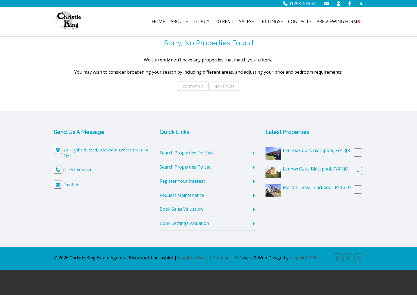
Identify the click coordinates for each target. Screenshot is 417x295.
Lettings (271, 21)
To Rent (224, 21)
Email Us (71, 184)
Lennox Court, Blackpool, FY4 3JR (316, 150)
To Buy (201, 21)
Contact (299, 21)
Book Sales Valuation (181, 209)
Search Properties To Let (185, 167)
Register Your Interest (182, 181)
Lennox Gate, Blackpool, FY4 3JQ (315, 169)
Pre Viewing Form (337, 21)
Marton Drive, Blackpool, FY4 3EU (317, 187)
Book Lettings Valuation (184, 223)
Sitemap (221, 258)
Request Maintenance (182, 195)
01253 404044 (300, 4)
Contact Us (193, 86)
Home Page (224, 86)
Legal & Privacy (193, 258)
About (179, 21)
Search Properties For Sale (187, 153)
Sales (246, 21)
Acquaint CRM (304, 258)
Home (158, 21)
